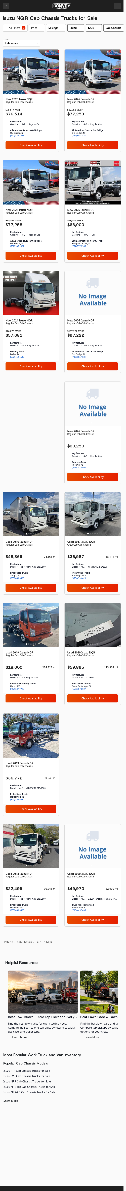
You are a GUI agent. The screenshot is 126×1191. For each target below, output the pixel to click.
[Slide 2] (28, 90)
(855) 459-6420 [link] (17, 578)
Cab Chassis (24, 942)
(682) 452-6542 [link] (17, 357)
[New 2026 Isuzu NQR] (31, 100)
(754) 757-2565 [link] (79, 246)
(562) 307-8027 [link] (79, 689)
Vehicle (8, 942)
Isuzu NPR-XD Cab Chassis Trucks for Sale (29, 1092)
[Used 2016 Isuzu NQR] (31, 543)
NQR (49, 942)
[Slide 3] (31, 90)
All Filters (15, 28)
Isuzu (39, 942)
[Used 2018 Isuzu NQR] (31, 875)
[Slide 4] (33, 90)
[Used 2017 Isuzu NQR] (92, 543)
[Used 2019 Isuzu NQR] (31, 654)
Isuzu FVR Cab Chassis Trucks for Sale (26, 1076)
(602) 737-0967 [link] (79, 467)
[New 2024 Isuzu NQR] (31, 322)
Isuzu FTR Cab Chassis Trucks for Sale (26, 1071)
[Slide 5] (35, 90)
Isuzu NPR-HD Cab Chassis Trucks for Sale (29, 1087)
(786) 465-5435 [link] (79, 910)
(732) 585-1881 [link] (17, 135)
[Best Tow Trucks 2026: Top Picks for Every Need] (43, 1005)
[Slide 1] (26, 90)
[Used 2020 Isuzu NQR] (92, 654)
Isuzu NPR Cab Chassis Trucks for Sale (27, 1081)
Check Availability (31, 145)
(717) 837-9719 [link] (17, 689)
